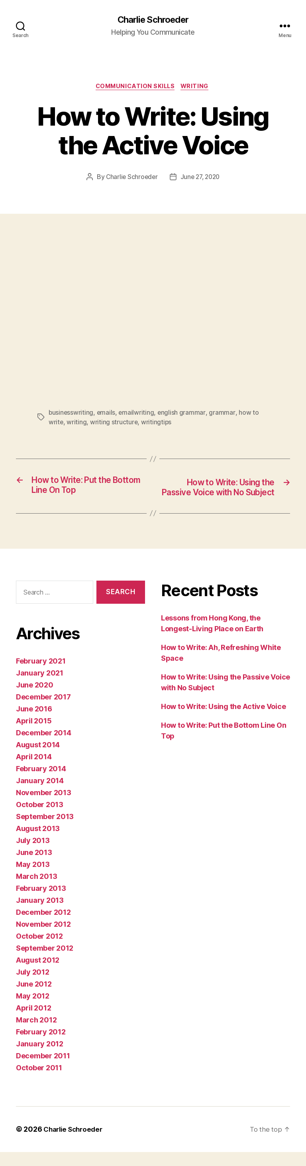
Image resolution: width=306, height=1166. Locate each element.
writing (77, 424)
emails (106, 414)
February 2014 (41, 783)
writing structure (114, 424)
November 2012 (43, 938)
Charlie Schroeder (153, 20)
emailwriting (137, 414)
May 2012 (32, 1010)
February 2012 (41, 1046)
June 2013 (34, 867)
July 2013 (33, 855)
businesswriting (71, 414)
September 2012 (44, 962)
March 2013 (36, 890)
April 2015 (33, 735)
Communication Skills (135, 87)
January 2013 (40, 914)
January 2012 (39, 1058)
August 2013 (38, 843)
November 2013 (43, 807)
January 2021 (39, 687)
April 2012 (33, 1022)
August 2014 (38, 759)
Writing (198, 87)
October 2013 (39, 819)
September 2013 (45, 831)
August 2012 (37, 974)
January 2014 (40, 795)
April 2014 (33, 771)
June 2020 (34, 699)
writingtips (157, 424)
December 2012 (43, 926)
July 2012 (32, 986)
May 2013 (33, 878)
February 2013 (41, 902)
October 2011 (39, 1082)
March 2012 (36, 1034)
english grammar (183, 414)
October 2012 (39, 950)
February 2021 (41, 675)
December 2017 (43, 711)
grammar (223, 414)
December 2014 (43, 747)
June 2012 (34, 998)
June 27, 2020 (201, 179)
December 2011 (43, 1070)
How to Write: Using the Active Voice (223, 721)
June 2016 (34, 723)
